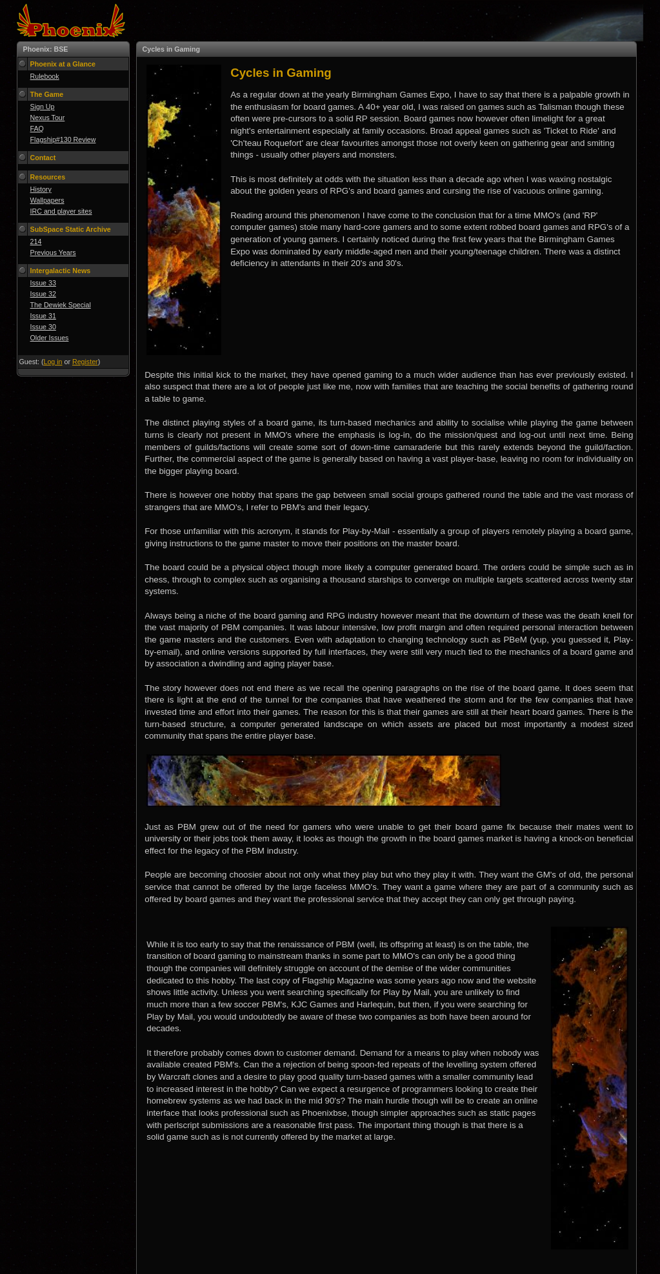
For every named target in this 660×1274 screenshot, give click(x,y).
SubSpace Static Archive (70, 229)
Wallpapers (47, 200)
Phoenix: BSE (45, 49)
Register (85, 361)
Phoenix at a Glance (62, 64)
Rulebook (44, 76)
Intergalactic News (60, 270)
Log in (52, 361)
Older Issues (49, 338)
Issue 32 (43, 294)
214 (36, 241)
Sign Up (42, 106)
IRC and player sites (61, 211)
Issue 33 (43, 283)
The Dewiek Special (60, 305)
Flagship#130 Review (63, 139)
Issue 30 (43, 327)
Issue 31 (43, 316)
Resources (48, 177)
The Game (47, 94)
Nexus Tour (47, 117)
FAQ (37, 128)
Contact (43, 157)
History (41, 189)
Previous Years (53, 252)
